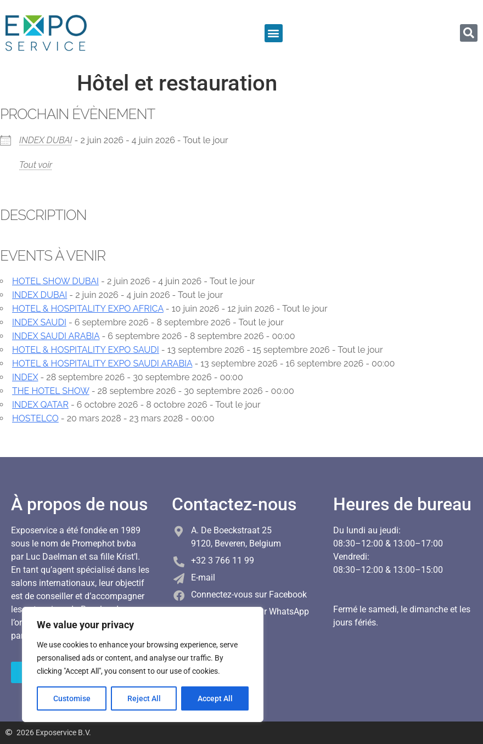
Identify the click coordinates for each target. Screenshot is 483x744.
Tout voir (35, 165)
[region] (142, 664)
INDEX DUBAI (45, 140)
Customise (72, 698)
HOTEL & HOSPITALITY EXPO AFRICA (88, 308)
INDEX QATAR (40, 404)
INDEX (25, 377)
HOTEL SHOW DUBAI (55, 281)
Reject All (144, 698)
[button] (274, 33)
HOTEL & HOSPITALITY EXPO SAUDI (85, 350)
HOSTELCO (35, 418)
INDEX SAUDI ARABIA (55, 336)
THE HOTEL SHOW (50, 391)
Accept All (215, 698)
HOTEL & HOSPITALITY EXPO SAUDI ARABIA (102, 363)
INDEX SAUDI (39, 322)
